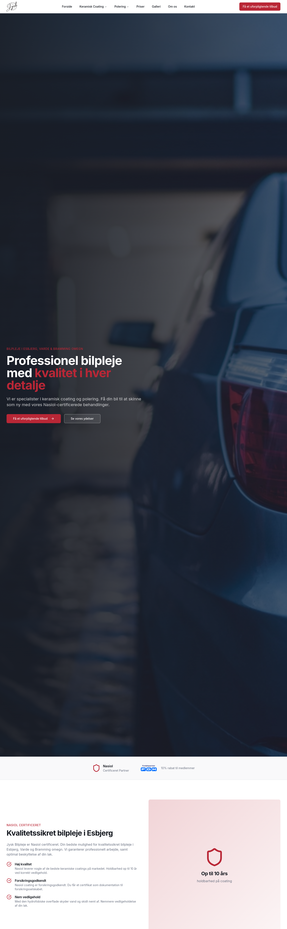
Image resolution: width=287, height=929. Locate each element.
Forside (67, 6)
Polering (121, 6)
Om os (172, 6)
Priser (140, 6)
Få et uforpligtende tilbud (260, 6)
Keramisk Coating (93, 6)
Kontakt (189, 6)
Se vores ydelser (82, 418)
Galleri (156, 6)
